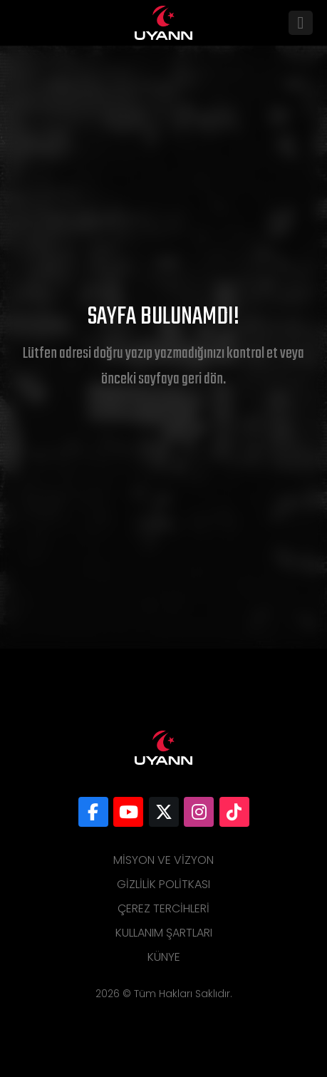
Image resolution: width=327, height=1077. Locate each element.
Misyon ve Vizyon (163, 860)
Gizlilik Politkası (163, 884)
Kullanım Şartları (163, 932)
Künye (163, 957)
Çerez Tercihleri (163, 908)
